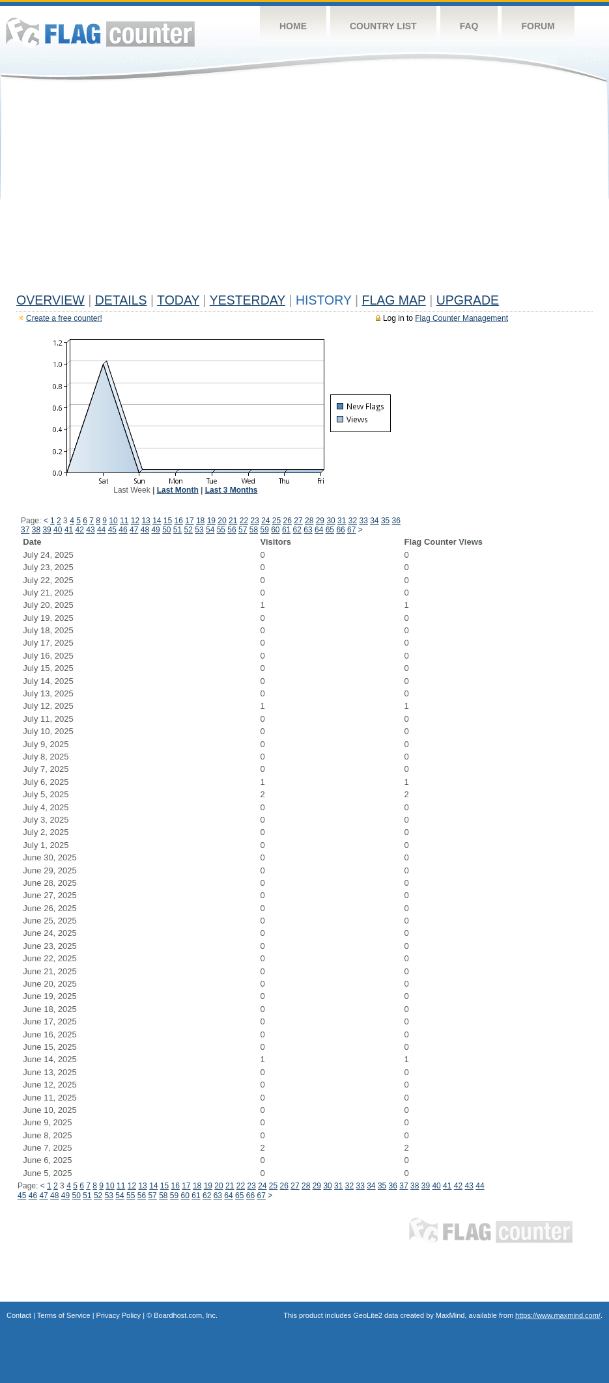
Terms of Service (64, 1315)
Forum (537, 26)
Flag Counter (100, 32)
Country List (383, 26)
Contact (19, 1315)
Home (293, 26)
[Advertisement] (304, 190)
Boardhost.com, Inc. (186, 1315)
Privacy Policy (118, 1315)
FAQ (469, 26)
